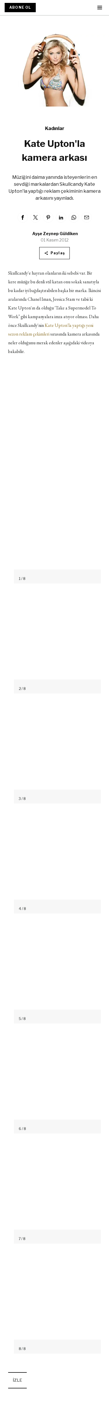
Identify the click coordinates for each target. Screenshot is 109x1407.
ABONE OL (20, 7)
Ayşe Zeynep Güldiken (55, 233)
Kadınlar (54, 128)
